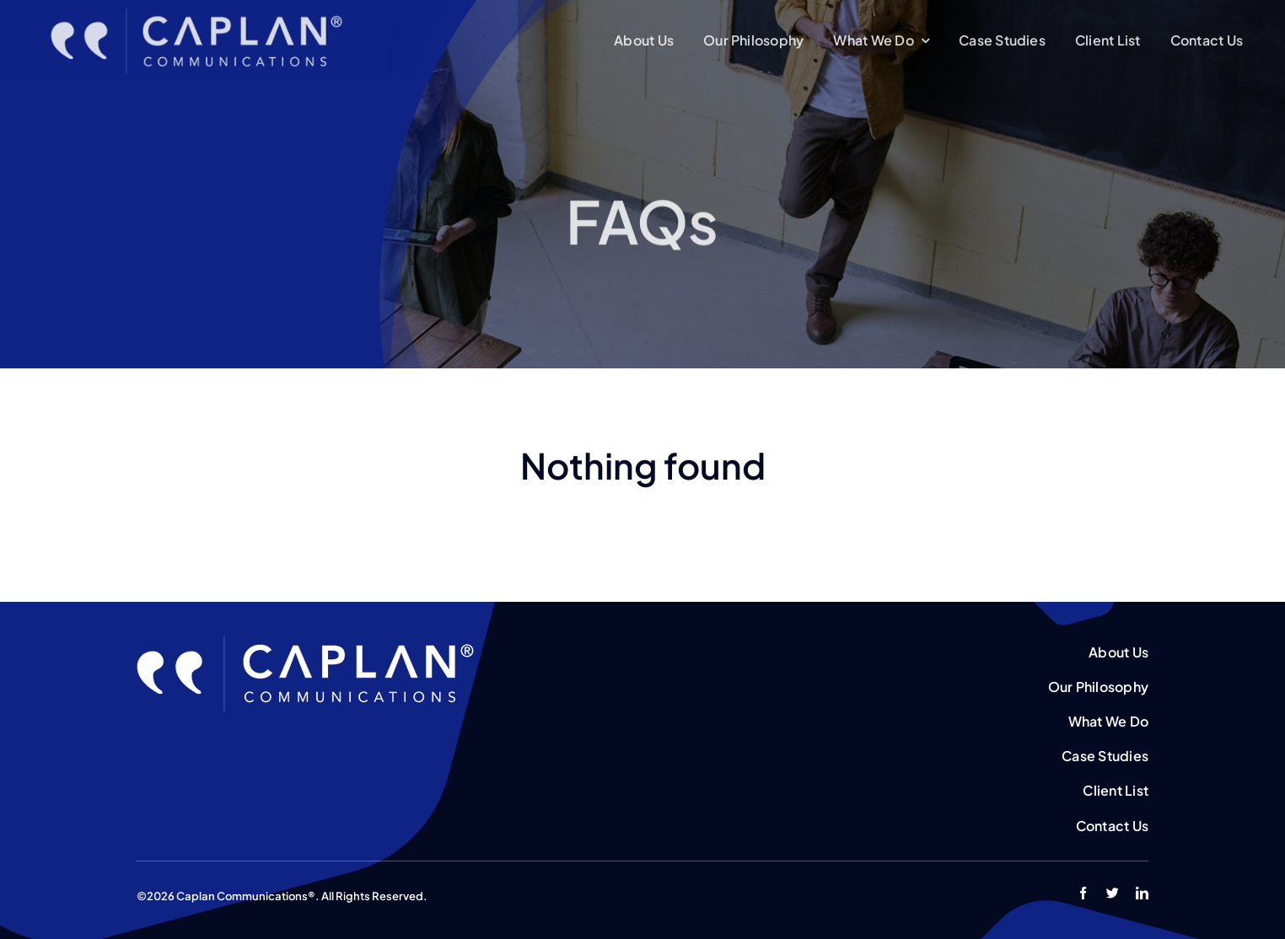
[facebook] (1083, 893)
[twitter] (1112, 893)
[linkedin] (1142, 893)
